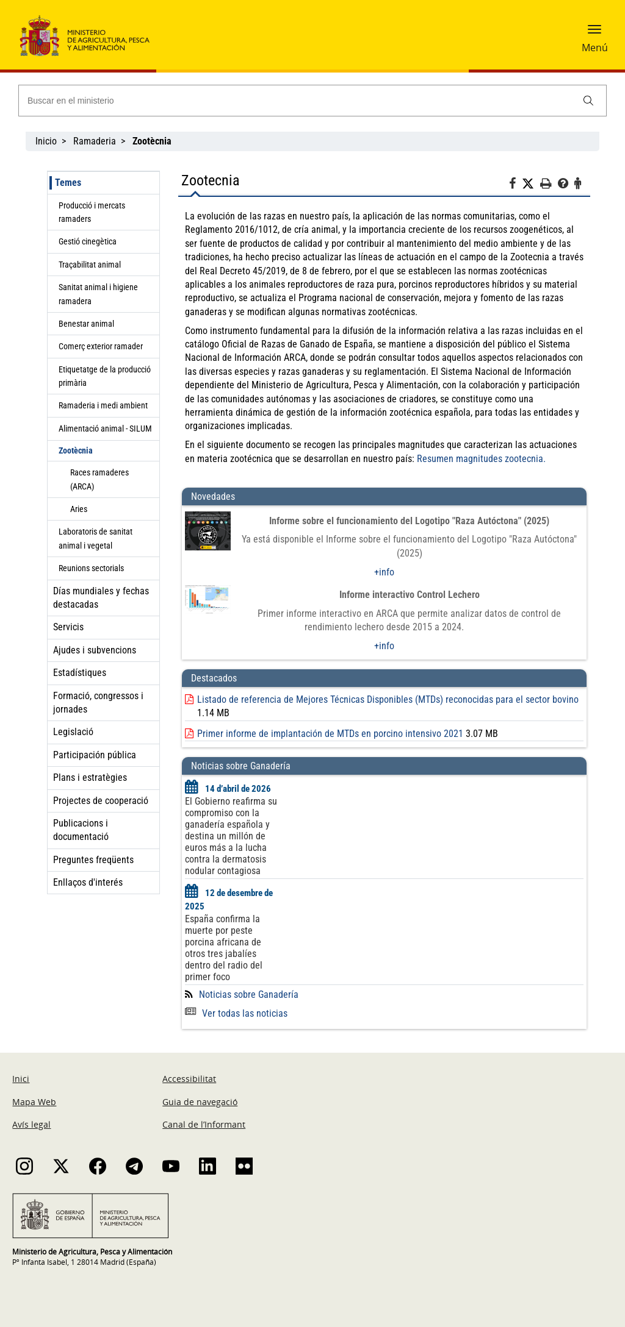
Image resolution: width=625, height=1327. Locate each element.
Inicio (46, 141)
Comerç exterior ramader (101, 346)
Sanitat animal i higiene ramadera (98, 293)
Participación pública (94, 755)
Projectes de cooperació (100, 800)
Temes (68, 182)
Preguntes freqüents (93, 860)
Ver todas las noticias (236, 1013)
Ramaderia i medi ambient (103, 405)
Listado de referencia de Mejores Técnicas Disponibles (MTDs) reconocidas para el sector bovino (388, 699)
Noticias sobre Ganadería (248, 994)
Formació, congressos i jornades (98, 702)
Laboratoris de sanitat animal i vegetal (95, 538)
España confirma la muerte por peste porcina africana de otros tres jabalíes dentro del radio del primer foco (223, 948)
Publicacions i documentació (81, 829)
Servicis (68, 627)
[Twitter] (531, 184)
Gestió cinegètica (88, 241)
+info (384, 572)
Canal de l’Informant (203, 1124)
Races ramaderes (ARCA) (99, 479)
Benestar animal (86, 324)
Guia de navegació (199, 1102)
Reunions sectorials (91, 568)
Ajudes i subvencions (94, 650)
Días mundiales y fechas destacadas (101, 597)
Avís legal (31, 1124)
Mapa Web (34, 1102)
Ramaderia (94, 141)
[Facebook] (515, 185)
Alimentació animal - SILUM (105, 428)
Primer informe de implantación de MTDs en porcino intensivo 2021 (330, 733)
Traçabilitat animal (90, 264)
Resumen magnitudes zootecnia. (482, 458)
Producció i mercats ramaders (92, 212)
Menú (595, 47)
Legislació (73, 732)
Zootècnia (76, 450)
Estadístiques (79, 672)
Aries (78, 509)
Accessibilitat (189, 1078)
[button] (594, 33)
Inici (20, 1078)
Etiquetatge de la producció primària (105, 376)
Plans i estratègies (90, 777)
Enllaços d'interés (88, 882)
